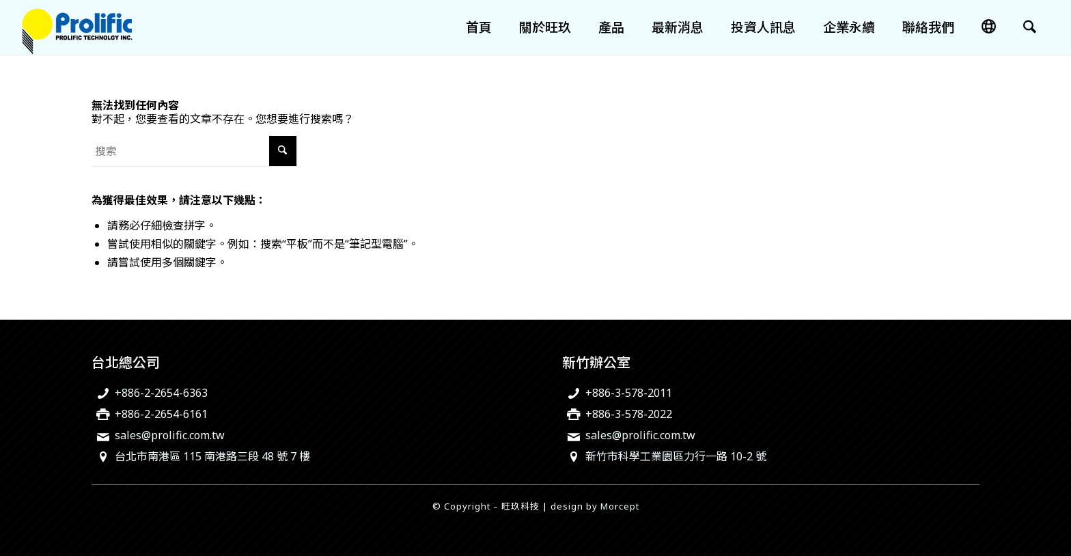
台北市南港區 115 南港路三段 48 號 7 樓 (212, 456)
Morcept (619, 506)
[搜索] (1030, 27)
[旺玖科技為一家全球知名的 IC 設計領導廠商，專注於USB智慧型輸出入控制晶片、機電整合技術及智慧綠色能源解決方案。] (77, 27)
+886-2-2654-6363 (161, 392)
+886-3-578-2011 (628, 392)
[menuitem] (478, 27)
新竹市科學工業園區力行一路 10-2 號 (675, 456)
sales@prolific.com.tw (170, 435)
